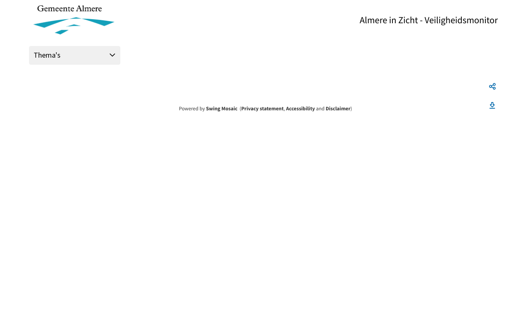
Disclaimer (338, 108)
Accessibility (300, 108)
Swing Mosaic (221, 108)
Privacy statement (262, 108)
